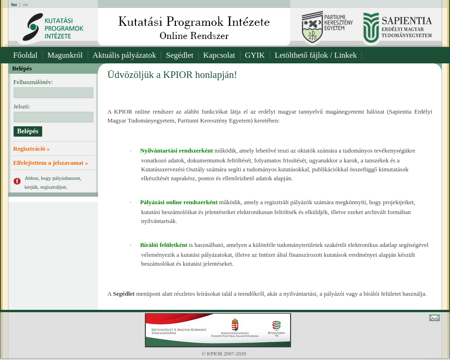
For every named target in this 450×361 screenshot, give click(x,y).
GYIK (255, 55)
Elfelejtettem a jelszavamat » (50, 162)
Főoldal (25, 55)
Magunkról (65, 55)
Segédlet (180, 55)
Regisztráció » (31, 148)
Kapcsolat (219, 55)
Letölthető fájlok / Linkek (316, 55)
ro (25, 4)
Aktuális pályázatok (125, 55)
